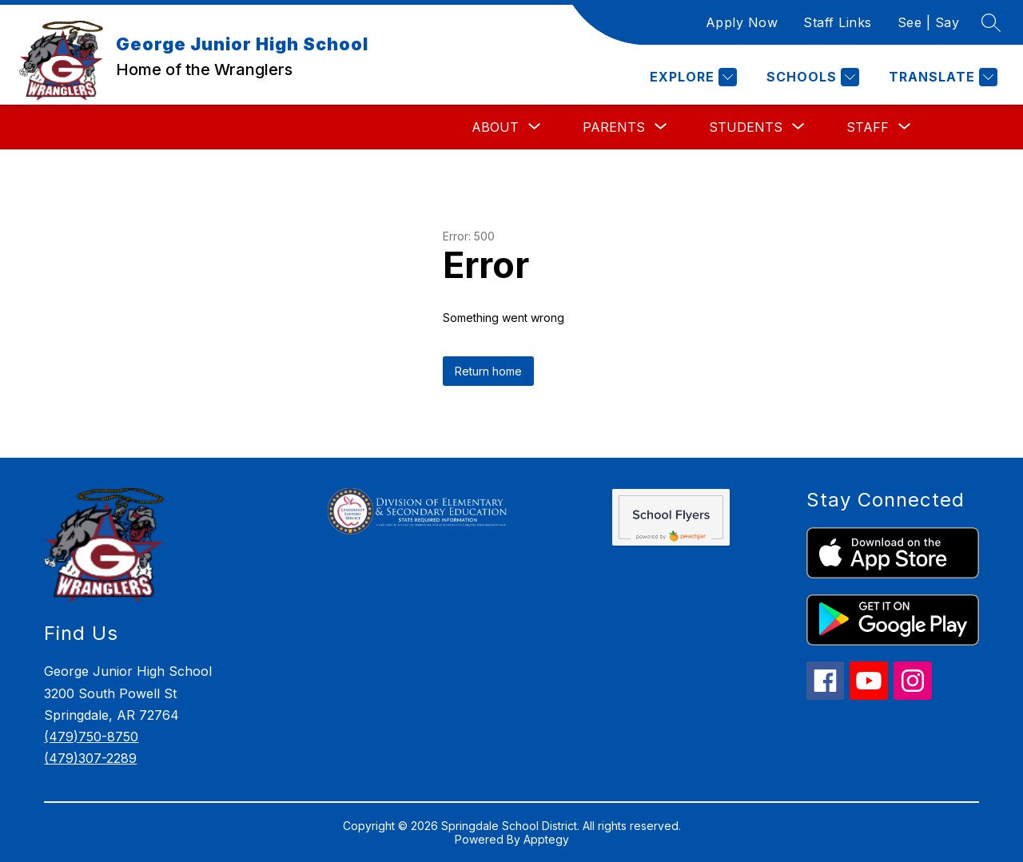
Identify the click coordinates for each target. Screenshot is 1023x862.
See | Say (929, 22)
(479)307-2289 (90, 758)
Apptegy (546, 839)
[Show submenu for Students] (745, 127)
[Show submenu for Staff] (867, 127)
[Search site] (991, 22)
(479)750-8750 (91, 737)
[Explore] (691, 77)
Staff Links (837, 22)
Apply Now (742, 22)
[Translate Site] (941, 77)
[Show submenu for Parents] (614, 127)
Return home (488, 371)
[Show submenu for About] (495, 127)
